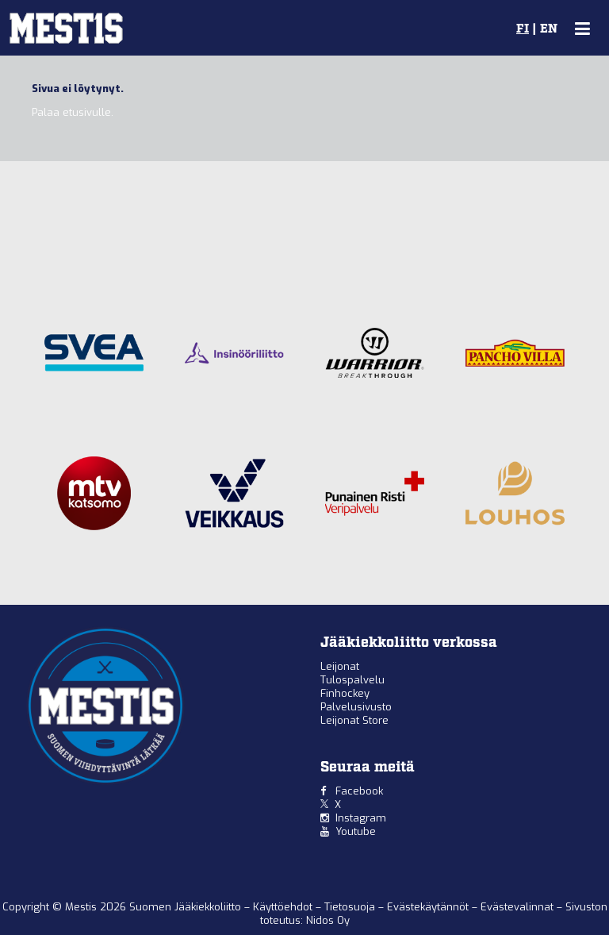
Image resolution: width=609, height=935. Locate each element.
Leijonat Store (354, 720)
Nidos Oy (328, 920)
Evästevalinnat (517, 907)
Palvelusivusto (356, 707)
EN (548, 29)
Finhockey (345, 693)
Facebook (359, 791)
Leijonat (339, 666)
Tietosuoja (351, 907)
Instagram (360, 818)
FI (522, 29)
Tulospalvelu (352, 680)
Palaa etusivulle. (72, 112)
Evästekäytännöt (429, 907)
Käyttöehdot (284, 907)
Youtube (355, 831)
